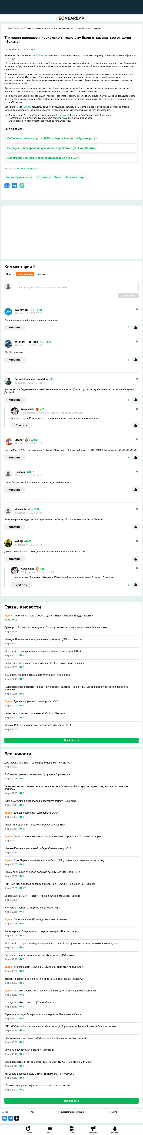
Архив (5, 1112)
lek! (17, 541)
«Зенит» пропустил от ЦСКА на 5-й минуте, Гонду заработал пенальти (50, 990)
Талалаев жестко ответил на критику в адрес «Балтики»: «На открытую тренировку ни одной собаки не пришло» (66, 688)
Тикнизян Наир (75, 177)
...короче (20, 472)
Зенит (57, 177)
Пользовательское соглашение (72, 1112)
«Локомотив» (61, 115)
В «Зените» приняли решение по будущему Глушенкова (37, 675)
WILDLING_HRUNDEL (27, 342)
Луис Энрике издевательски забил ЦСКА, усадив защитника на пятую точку (54, 860)
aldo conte (21, 509)
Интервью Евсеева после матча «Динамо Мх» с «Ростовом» (40, 1073)
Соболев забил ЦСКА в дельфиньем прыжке (35, 919)
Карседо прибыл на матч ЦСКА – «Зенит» (29, 1002)
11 (24, 717)
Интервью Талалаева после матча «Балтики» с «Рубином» (39, 955)
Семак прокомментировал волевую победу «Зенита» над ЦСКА (42, 872)
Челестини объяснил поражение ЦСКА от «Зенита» (34, 713)
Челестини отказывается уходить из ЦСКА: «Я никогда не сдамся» (44, 663)
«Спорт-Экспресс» (27, 168)
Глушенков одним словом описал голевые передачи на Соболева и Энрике (53, 836)
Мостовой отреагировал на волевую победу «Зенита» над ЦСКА (42, 651)
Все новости (71, 740)
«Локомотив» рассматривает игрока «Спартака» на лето (38, 1085)
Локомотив (43, 177)
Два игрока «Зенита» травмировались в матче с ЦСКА (43, 157)
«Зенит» (27, 107)
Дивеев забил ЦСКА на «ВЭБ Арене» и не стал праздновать (44, 967)
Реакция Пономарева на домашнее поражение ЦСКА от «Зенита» (51, 148)
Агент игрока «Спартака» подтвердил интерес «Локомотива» (40, 931)
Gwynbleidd (27, 409)
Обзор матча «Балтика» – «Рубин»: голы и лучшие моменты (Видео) (45, 1038)
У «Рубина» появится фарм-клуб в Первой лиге (32, 907)
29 (24, 1030)
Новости (19, 28)
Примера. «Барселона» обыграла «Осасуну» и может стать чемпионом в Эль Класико (55, 627)
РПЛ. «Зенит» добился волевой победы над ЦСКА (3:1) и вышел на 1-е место (49, 884)
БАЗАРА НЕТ (22, 309)
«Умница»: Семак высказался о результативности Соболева (40, 801)
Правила (113, 1112)
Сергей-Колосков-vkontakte (31, 379)
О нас (32, 1112)
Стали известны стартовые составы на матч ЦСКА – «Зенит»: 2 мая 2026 (48, 1061)
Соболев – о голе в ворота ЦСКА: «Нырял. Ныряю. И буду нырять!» (52, 138)
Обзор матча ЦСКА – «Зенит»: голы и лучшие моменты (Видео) (42, 895)
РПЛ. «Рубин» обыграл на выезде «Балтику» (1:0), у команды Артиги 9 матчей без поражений (60, 1026)
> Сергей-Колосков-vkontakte (66, 412)
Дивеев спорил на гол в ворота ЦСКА (31, 701)
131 (25, 888)
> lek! (52, 572)
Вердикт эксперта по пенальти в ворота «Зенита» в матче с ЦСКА (43, 978)
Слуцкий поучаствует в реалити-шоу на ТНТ (30, 1050)
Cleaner (19, 439)
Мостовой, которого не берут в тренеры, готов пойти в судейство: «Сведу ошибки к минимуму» (61, 943)
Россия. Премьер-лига (19, 177)
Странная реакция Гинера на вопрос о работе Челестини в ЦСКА (42, 1014)
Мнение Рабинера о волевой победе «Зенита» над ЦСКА (37, 725)
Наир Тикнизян (39, 55)
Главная (8, 28)
